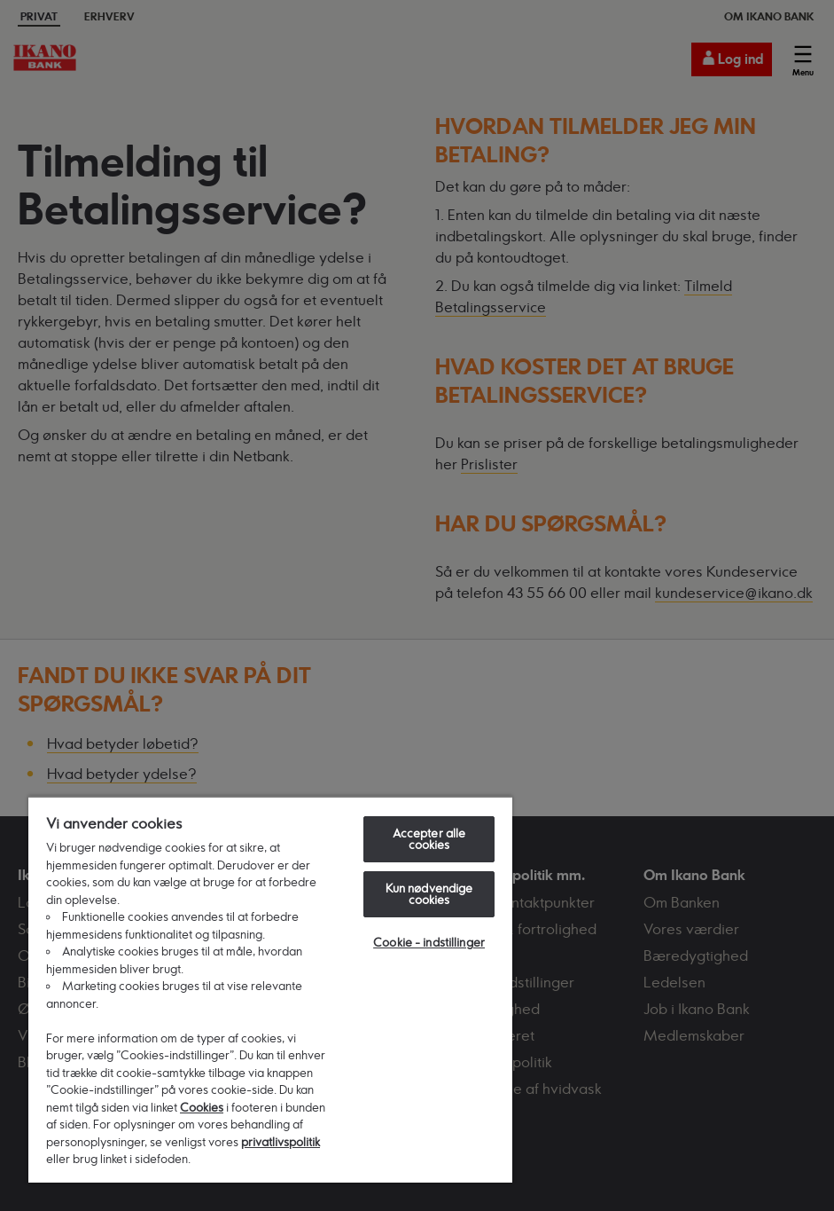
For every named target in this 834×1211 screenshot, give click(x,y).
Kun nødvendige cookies (429, 894)
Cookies (201, 1107)
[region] (270, 989)
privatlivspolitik (280, 1142)
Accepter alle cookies (429, 839)
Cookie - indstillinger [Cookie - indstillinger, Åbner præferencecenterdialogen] (429, 942)
